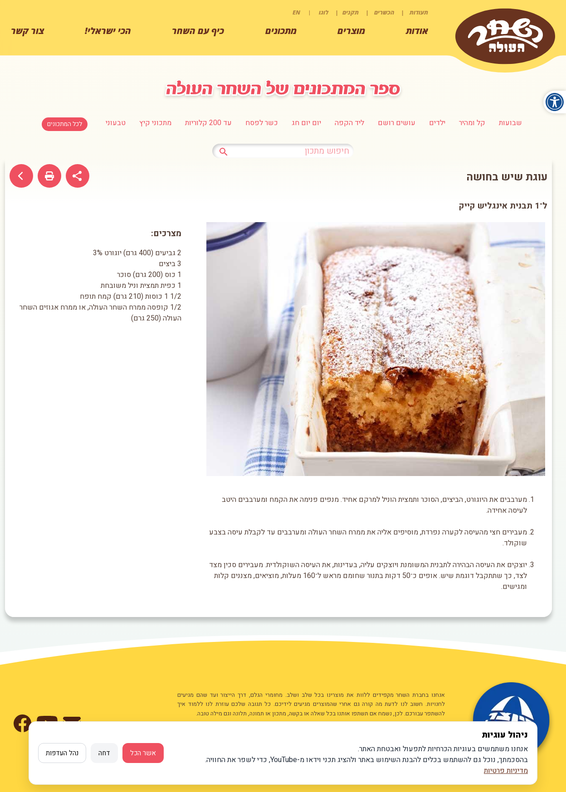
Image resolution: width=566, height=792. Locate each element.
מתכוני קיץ (155, 122)
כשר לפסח (261, 122)
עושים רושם (396, 122)
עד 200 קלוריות (208, 122)
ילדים (437, 122)
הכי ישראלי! (108, 30)
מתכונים (281, 30)
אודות (417, 30)
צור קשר (27, 30)
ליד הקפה (349, 122)
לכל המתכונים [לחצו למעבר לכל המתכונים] (64, 124)
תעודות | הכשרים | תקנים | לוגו (373, 12)
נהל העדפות (62, 753)
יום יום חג (306, 122)
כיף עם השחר (198, 30)
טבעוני (116, 122)
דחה (104, 753)
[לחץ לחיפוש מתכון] (223, 150)
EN (296, 12)
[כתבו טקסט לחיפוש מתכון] (283, 151)
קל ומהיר (472, 122)
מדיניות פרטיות (506, 770)
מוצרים (351, 30)
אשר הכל (143, 753)
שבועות (510, 122)
